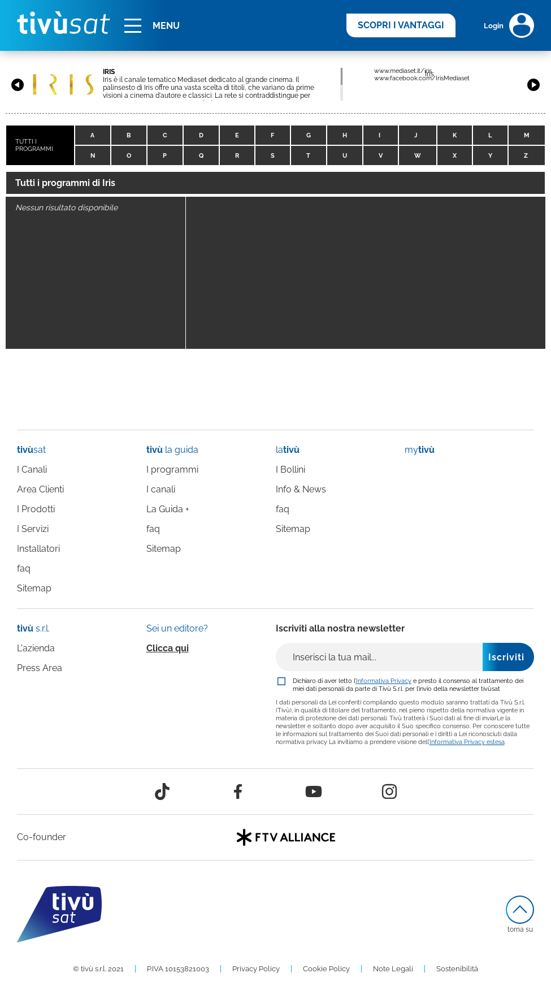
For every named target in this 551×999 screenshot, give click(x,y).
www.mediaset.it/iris (403, 71)
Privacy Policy (256, 969)
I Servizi (33, 529)
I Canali (32, 469)
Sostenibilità (457, 969)
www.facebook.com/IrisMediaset (422, 78)
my (420, 449)
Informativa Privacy (383, 680)
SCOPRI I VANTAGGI (401, 25)
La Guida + (167, 509)
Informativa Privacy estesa (467, 741)
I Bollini (290, 469)
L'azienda (36, 648)
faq (24, 568)
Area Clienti (40, 489)
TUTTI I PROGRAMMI (34, 145)
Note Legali (393, 969)
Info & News (301, 489)
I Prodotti (36, 509)
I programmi (172, 469)
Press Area (39, 668)
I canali (160, 489)
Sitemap (34, 588)
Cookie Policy (326, 969)
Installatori (38, 548)
